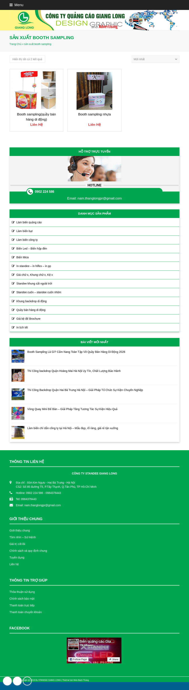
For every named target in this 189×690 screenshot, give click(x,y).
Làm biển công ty (27, 239)
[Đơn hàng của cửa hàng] (155, 59)
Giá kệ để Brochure (28, 318)
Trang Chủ (15, 44)
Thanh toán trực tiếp (22, 605)
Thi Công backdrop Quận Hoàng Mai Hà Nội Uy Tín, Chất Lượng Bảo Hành (74, 371)
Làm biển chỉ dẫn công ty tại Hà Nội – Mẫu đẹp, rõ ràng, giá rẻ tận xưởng (72, 428)
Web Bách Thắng (81, 680)
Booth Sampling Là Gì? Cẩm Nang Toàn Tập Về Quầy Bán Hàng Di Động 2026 (76, 351)
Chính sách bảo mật (22, 598)
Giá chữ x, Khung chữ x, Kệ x (34, 274)
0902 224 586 (44, 191)
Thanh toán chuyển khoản (26, 612)
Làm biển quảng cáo (29, 222)
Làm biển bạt (24, 231)
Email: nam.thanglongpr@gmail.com (38, 505)
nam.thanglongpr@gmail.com (100, 198)
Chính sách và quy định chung (28, 550)
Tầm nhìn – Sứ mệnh (23, 537)
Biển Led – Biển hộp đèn (31, 248)
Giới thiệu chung (20, 530)
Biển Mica (22, 257)
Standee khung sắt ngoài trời (34, 283)
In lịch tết (22, 327)
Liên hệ (14, 564)
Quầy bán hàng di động (31, 310)
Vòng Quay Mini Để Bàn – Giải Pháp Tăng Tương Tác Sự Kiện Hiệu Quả (72, 409)
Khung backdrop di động (31, 301)
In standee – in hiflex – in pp (33, 266)
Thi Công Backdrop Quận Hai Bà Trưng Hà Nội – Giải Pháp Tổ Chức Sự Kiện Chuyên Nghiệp (85, 390)
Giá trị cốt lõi (17, 544)
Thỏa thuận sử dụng (22, 591)
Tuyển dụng (17, 557)
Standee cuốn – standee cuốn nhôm (38, 292)
